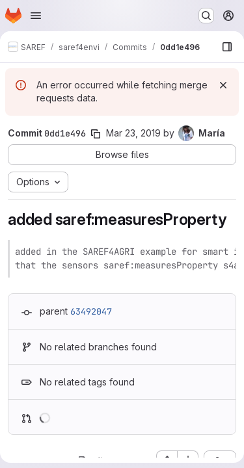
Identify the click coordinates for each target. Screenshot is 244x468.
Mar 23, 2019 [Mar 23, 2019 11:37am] (133, 132)
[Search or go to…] (206, 15)
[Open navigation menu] (35, 15)
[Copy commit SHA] (95, 134)
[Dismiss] (223, 85)
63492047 (91, 311)
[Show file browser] (227, 46)
